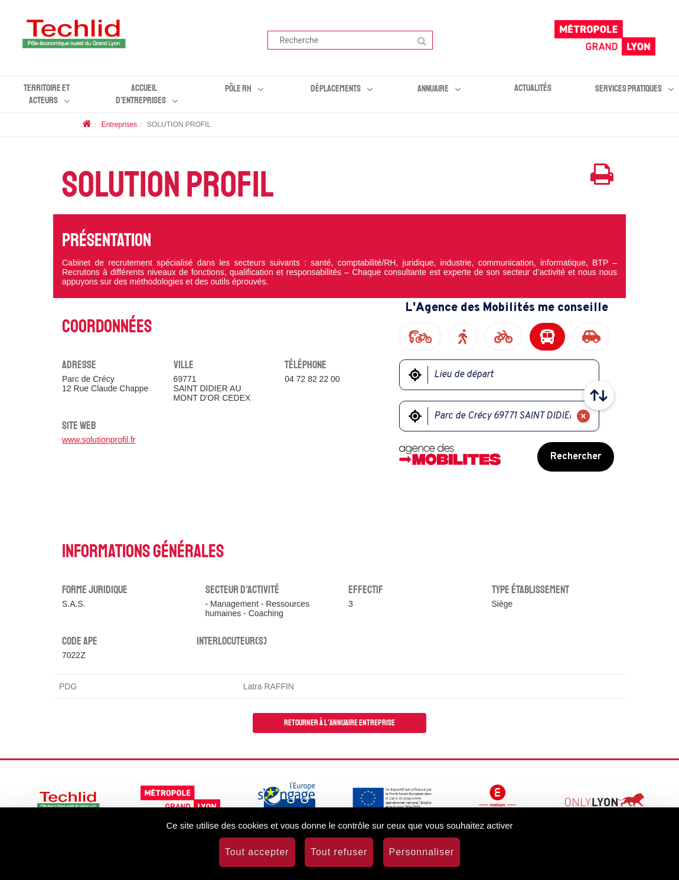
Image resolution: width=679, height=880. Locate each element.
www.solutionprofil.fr (99, 439)
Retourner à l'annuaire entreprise (339, 723)
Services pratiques (628, 88)
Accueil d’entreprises (141, 94)
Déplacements (336, 88)
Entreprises (120, 124)
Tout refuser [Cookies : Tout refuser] (339, 852)
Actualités (532, 88)
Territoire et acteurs (47, 94)
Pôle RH (238, 88)
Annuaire (433, 88)
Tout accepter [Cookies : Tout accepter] (257, 852)
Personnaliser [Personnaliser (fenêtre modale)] (422, 852)
